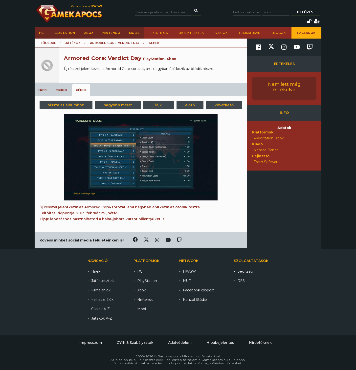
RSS (241, 281)
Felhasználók (102, 299)
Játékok (73, 43)
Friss (42, 90)
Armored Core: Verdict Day (114, 43)
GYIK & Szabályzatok (135, 342)
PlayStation (63, 33)
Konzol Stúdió (195, 299)
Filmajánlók (101, 290)
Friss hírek (159, 33)
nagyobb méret (118, 105)
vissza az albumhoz (66, 105)
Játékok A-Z (101, 318)
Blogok (279, 33)
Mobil (134, 33)
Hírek (95, 271)
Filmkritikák (249, 33)
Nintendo (111, 33)
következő (224, 105)
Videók (221, 33)
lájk (158, 105)
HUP (187, 281)
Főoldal (48, 43)
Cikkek (61, 90)
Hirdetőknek (260, 342)
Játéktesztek (191, 33)
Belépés (305, 12)
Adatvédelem (180, 342)
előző (190, 105)
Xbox (88, 33)
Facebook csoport (198, 290)
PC (41, 33)
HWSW (189, 271)
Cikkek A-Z (100, 309)
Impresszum (90, 342)
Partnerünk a (86, 6)
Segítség (245, 271)
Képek (81, 90)
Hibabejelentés (220, 342)
